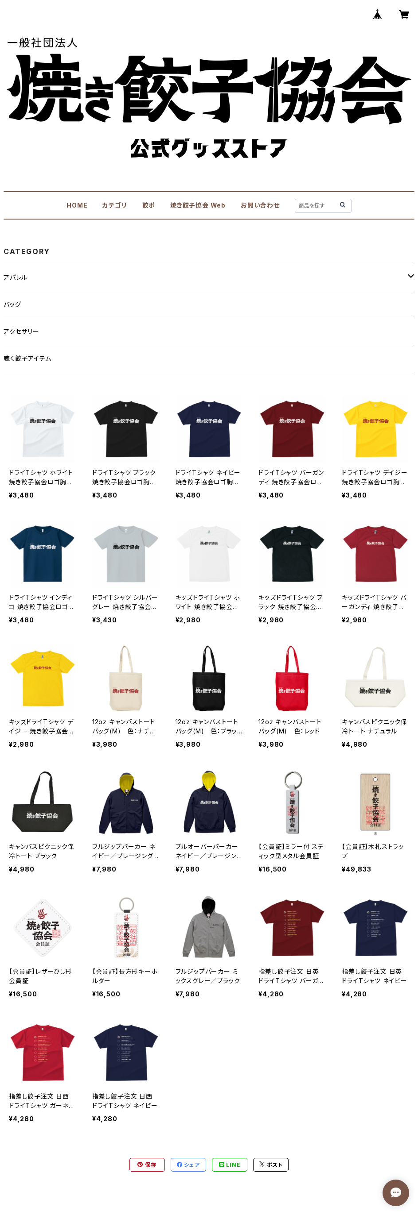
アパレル (15, 277)
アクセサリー (21, 331)
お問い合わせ (260, 205)
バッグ (12, 304)
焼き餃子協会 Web (198, 205)
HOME (76, 205)
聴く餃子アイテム (27, 358)
